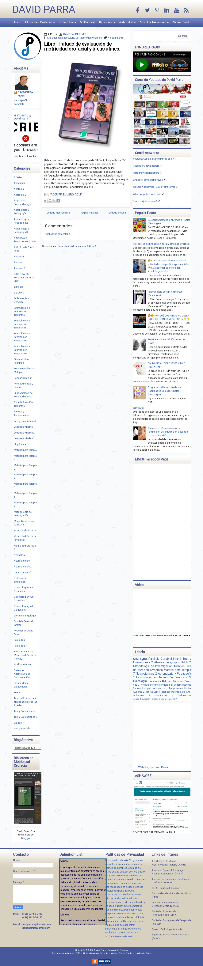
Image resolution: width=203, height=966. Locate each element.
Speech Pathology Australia (167, 929)
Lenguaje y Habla (23, 426)
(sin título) (138, 407)
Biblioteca (107, 22)
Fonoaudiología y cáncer (162, 699)
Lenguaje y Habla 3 (24, 438)
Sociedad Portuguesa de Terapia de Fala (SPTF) (171, 922)
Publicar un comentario (57, 234)
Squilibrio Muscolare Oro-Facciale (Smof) (170, 936)
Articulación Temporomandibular (172, 688)
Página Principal (89, 212)
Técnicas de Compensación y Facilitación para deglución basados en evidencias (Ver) (168, 432)
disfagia (18, 286)
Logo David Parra (142, 953)
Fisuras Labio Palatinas (158, 691)
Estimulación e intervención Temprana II (22, 324)
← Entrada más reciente (56, 212)
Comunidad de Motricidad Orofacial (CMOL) (171, 895)
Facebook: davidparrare (146, 165)
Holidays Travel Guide (121, 953)
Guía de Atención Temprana (162, 668)
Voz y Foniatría (22, 728)
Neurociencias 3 (23, 572)
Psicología (19, 639)
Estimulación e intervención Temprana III (22, 337)
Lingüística (20, 444)
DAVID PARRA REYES (74, 34)
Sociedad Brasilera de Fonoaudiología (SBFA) (165, 913)
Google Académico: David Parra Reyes (154, 186)
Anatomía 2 (20, 194)
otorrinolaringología (25, 615)
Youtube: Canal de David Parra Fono (152, 158)
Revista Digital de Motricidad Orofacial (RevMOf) (25, 655)
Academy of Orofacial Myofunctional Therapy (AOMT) (169, 863)
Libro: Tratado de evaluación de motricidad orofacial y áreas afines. (82, 46)
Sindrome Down (23, 664)
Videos (18, 722)
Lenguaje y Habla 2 (24, 432)
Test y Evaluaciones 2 (25, 716)
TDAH (17, 692)
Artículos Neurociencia (154, 22)
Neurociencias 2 (23, 566)
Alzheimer (19, 183)
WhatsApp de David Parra (147, 194)
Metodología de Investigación (153, 666)
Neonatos (19, 555)
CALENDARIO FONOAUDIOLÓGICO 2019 (25, 277)
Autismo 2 (19, 268)
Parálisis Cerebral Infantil (165, 659)
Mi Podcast (87, 22)
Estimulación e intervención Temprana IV (22, 350)
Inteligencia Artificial (25, 421)
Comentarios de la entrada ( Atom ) (77, 246)
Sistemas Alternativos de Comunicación (22, 674)
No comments (115, 37)
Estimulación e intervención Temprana (22, 311)
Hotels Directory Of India (96, 953)
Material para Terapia (25, 450)
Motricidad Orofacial (40, 22)
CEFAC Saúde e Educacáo (166, 888)
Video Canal (181, 22)
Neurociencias (22, 560)
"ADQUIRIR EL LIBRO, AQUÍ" (66, 194)
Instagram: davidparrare (146, 172)
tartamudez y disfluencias (173, 695)
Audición (19, 256)
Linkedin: (148, 179)
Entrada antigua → (119, 212)
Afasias (18, 177)
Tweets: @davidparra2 (145, 201)
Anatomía (19, 189)
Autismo (18, 262)
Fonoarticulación (23, 378)
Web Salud (127, 22)
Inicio (17, 22)
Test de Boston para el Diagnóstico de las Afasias (25, 702)
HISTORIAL (21, 115)
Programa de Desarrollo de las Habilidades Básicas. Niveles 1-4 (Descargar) (165, 391)
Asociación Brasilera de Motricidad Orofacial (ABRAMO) (171, 881)
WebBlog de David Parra (153, 767)
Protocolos (67, 22)
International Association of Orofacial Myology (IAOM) (167, 904)
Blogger (25, 838)
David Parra (43, 9)
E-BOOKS (19, 292)
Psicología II (20, 645)
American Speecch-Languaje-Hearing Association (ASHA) (168, 872)
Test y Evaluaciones (24, 711)
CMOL (78, 953)
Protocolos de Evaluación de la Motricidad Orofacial (161, 243)
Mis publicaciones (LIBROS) (63, 37)
